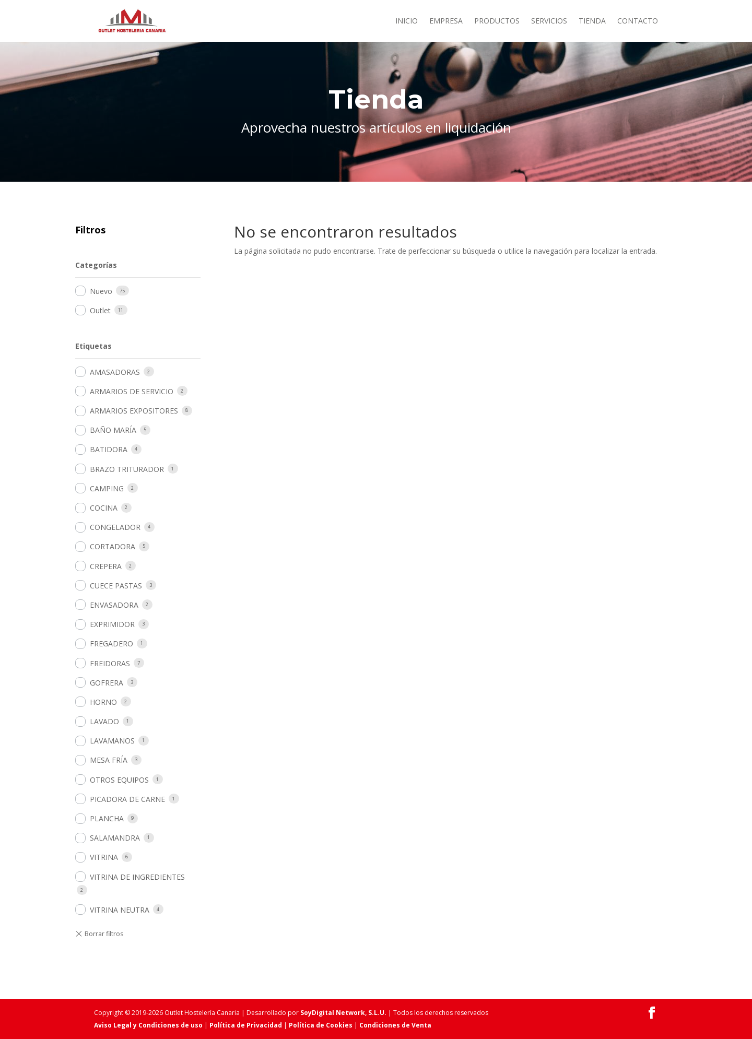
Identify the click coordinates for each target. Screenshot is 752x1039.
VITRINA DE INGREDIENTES (137, 877)
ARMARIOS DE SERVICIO (131, 391)
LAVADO (104, 721)
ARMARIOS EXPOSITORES (134, 411)
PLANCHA (107, 818)
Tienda (592, 21)
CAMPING (107, 488)
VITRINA (104, 857)
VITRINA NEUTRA (119, 910)
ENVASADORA (114, 605)
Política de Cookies (320, 1025)
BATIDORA (108, 449)
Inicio (406, 21)
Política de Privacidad (245, 1025)
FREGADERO (111, 643)
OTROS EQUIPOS (119, 780)
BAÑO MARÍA (113, 430)
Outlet (100, 310)
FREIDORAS (110, 663)
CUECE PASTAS (116, 586)
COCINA (104, 508)
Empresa (446, 21)
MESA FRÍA (108, 760)
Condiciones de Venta (395, 1025)
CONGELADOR (115, 527)
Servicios (549, 21)
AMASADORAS (115, 372)
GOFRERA (106, 683)
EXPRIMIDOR (112, 624)
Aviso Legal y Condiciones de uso (148, 1025)
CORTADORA (112, 546)
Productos (497, 21)
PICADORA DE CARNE (127, 799)
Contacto (637, 21)
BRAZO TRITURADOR (127, 469)
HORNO (103, 702)
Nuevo (101, 291)
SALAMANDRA (115, 838)
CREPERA (106, 566)
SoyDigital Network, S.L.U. (343, 1012)
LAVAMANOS (112, 741)
